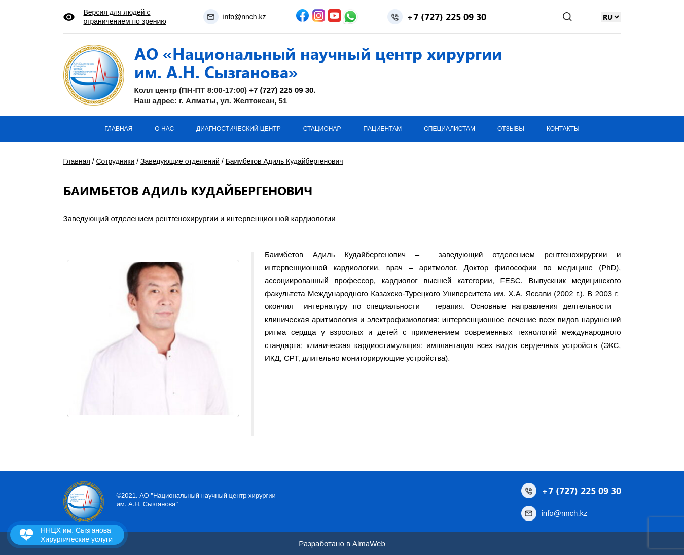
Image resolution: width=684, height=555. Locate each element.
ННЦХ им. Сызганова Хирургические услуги (77, 534)
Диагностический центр (238, 128)
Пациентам (382, 128)
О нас (164, 128)
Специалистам (449, 128)
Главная (118, 128)
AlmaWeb (368, 543)
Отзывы (510, 128)
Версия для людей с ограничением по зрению (125, 16)
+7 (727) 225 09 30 (446, 17)
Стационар (322, 128)
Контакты (563, 128)
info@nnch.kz (244, 17)
